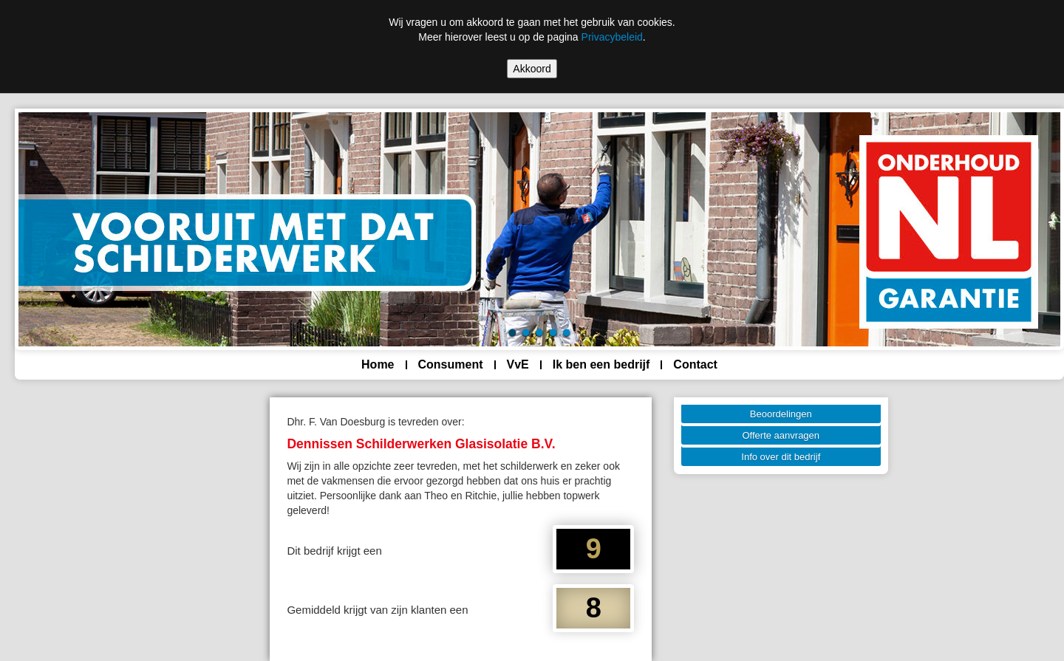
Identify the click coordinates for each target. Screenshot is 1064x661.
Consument (450, 364)
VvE (518, 364)
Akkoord (531, 69)
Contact (695, 364)
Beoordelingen (781, 413)
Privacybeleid (612, 37)
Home (377, 364)
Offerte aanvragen (781, 435)
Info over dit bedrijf (780, 456)
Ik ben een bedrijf (601, 364)
